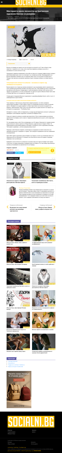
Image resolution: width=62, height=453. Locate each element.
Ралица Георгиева (12, 59)
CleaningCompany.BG (12, 361)
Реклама (10, 442)
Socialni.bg (9, 16)
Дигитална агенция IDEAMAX (14, 450)
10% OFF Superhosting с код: (31, 450)
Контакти (33, 442)
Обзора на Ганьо (11, 433)
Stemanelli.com (11, 363)
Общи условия (11, 444)
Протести (34, 430)
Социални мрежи (11, 432)
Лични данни (34, 444)
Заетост (33, 432)
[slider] (10, 150)
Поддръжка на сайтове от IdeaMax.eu (16, 364)
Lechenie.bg (10, 447)
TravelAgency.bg (22, 447)
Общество (16, 16)
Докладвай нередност (34, 152)
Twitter (18, 152)
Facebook (10, 152)
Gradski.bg (16, 447)
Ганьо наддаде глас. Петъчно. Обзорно (31, 6)
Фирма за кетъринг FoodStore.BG (15, 366)
